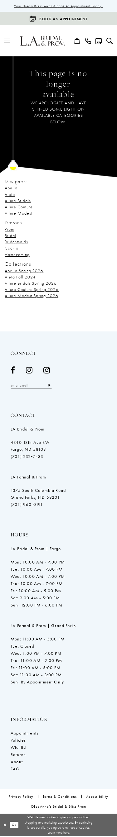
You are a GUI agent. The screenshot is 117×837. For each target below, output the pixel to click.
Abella (11, 188)
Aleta (10, 194)
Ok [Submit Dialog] (15, 825)
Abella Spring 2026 (24, 271)
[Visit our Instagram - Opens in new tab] (29, 370)
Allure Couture (18, 207)
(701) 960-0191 (27, 505)
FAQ (15, 770)
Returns (18, 755)
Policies (18, 741)
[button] (7, 41)
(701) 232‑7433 (27, 457)
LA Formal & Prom (28, 478)
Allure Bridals (18, 201)
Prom (9, 230)
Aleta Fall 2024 (20, 277)
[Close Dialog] (5, 826)
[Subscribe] (53, 386)
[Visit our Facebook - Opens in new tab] (13, 370)
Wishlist (19, 748)
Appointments (24, 734)
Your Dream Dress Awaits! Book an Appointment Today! (58, 6)
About (17, 762)
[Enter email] (33, 386)
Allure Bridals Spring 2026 (31, 284)
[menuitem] (7, 41)
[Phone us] (88, 41)
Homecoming (17, 255)
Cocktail (13, 248)
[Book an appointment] (58, 19)
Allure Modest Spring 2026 (31, 296)
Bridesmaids (16, 242)
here (66, 833)
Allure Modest (18, 213)
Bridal (10, 236)
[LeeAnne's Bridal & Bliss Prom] (42, 41)
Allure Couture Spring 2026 (32, 290)
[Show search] (109, 41)
